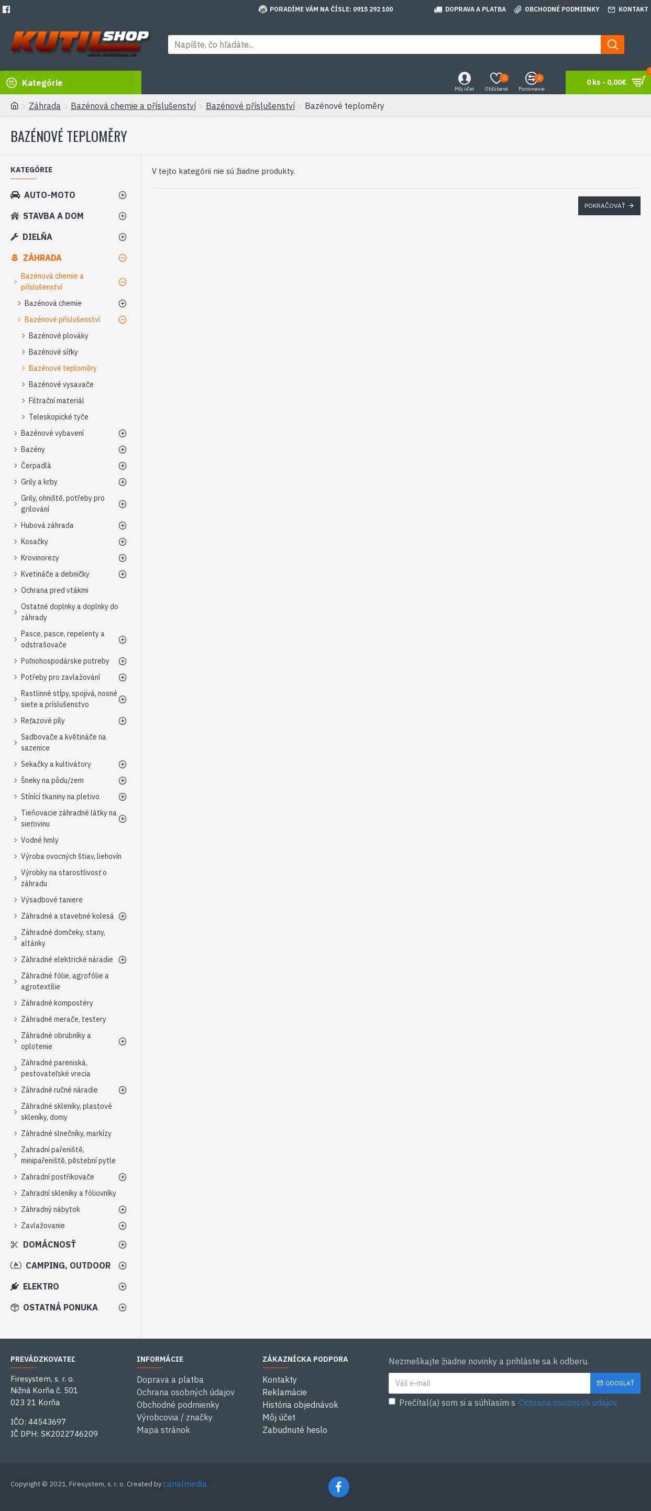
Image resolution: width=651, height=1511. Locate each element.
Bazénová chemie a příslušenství (133, 106)
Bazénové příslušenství (250, 106)
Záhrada (45, 106)
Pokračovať (604, 205)
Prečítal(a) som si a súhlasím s (504, 1402)
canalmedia (185, 1484)
